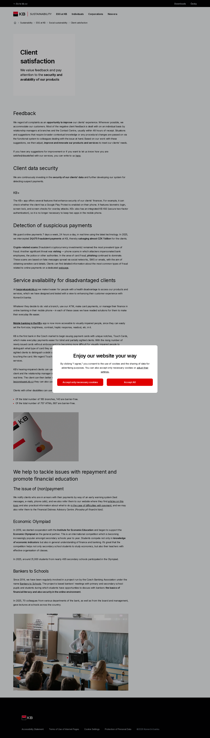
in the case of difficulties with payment (91, 505)
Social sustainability (58, 22)
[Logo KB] (27, 717)
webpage (63, 267)
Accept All (129, 382)
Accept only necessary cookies (80, 382)
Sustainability (26, 22)
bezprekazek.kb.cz (23, 381)
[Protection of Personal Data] (118, 729)
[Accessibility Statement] (33, 729)
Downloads (180, 3)
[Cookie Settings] (91, 729)
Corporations (95, 14)
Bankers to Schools (30, 583)
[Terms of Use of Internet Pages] (64, 729)
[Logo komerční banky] (32, 14)
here (78, 155)
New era (112, 14)
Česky (194, 3)
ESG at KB (61, 14)
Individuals (78, 14)
